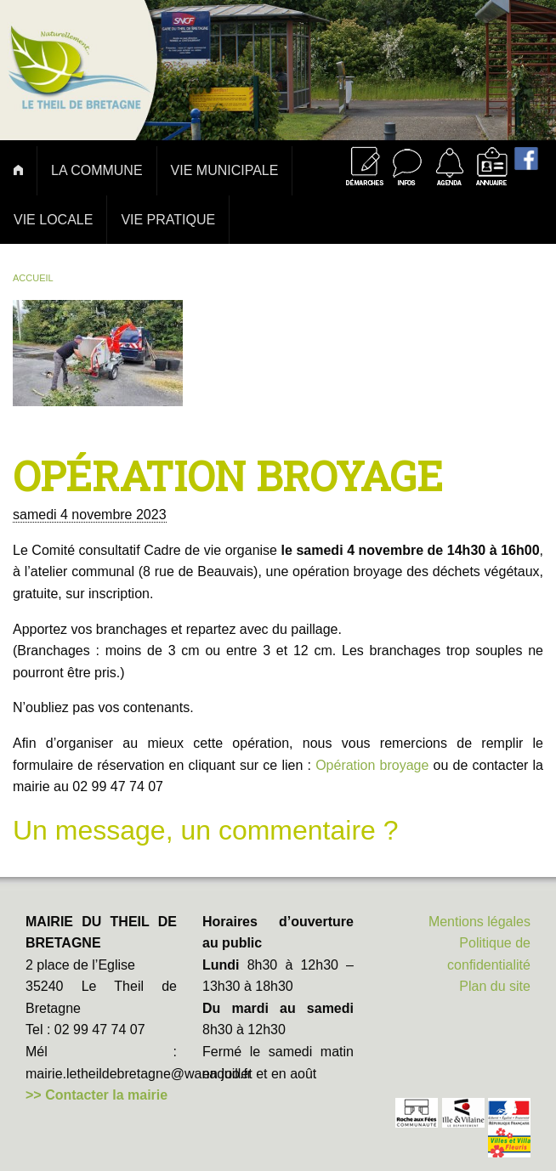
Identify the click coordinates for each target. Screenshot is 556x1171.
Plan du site (494, 986)
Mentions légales (479, 921)
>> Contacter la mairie (96, 1095)
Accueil (33, 278)
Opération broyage (371, 765)
